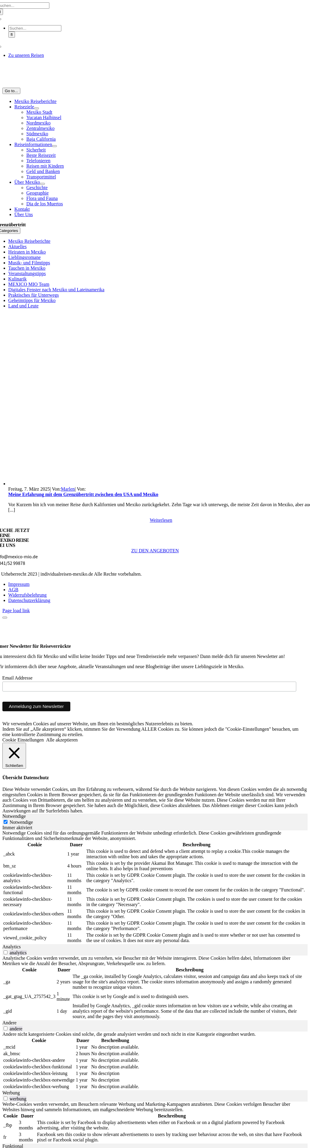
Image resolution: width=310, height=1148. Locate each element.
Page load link (16, 610)
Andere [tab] (9, 1022)
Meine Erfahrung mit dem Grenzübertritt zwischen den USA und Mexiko (83, 494)
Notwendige (21, 822)
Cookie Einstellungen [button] (23, 739)
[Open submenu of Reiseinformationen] (54, 146)
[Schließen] (14, 756)
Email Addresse (17, 677)
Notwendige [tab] (14, 816)
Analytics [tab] (11, 946)
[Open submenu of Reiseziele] (36, 108)
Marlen (68, 489)
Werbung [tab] (11, 1092)
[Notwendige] (5, 822)
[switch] (5, 952)
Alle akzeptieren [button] (62, 739)
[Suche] (11, 34)
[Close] (4, 617)
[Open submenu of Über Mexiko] (42, 184)
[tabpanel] (155, 887)
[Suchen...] (34, 28)
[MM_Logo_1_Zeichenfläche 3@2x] (155, 84)
